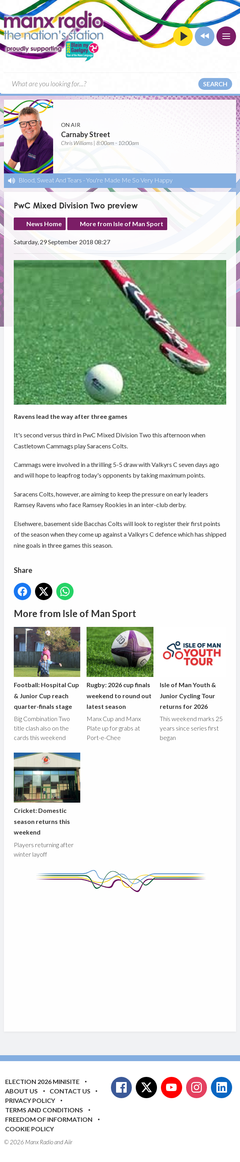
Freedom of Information (48, 1119)
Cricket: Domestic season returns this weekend (47, 794)
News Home (44, 223)
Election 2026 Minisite (42, 1081)
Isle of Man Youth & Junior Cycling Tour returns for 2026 (193, 668)
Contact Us (70, 1091)
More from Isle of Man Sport (121, 223)
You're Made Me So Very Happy (129, 180)
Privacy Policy (30, 1100)
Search (215, 83)
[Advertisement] (127, 956)
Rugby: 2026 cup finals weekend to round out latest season (120, 668)
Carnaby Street (85, 134)
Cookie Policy (29, 1128)
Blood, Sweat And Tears (50, 180)
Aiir (68, 1141)
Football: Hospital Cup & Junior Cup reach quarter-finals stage (47, 668)
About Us (21, 1091)
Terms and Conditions (44, 1110)
